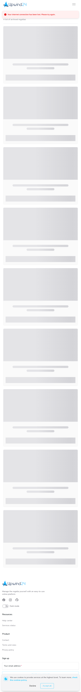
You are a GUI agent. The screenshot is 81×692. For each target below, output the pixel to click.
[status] (40, 14)
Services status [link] (9, 625)
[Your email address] (40, 667)
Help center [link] (7, 620)
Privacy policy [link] (8, 650)
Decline (32, 686)
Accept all (47, 686)
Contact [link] (5, 640)
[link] (15, 4)
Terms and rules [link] (9, 645)
